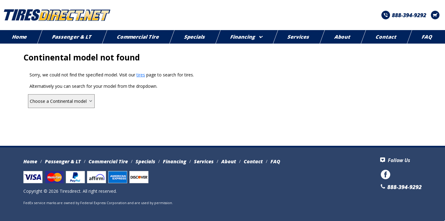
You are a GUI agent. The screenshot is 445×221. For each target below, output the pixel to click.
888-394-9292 (403, 15)
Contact (386, 36)
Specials (195, 36)
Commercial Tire (138, 36)
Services (299, 36)
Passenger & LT (72, 36)
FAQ (275, 161)
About (343, 36)
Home (30, 161)
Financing (246, 36)
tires (140, 75)
